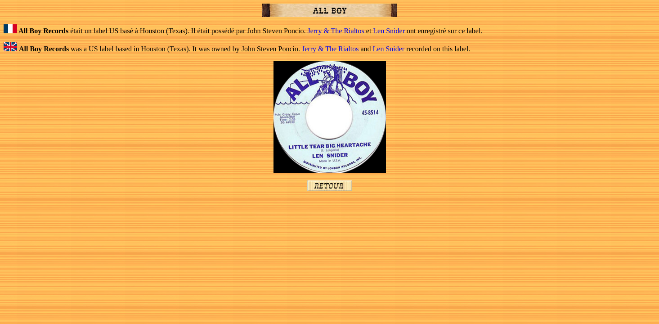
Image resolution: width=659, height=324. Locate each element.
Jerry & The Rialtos (335, 31)
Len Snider (389, 31)
